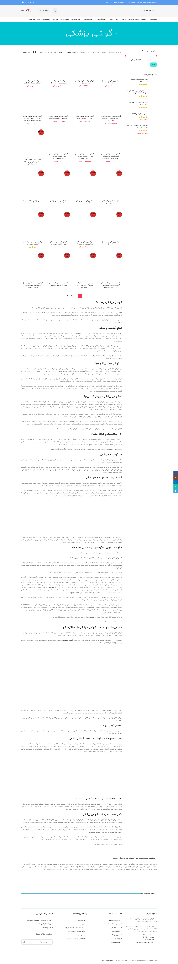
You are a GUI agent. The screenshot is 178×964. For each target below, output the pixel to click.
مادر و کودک (116, 935)
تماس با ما (81, 920)
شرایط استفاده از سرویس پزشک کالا (38, 920)
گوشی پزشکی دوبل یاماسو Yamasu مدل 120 (84, 82)
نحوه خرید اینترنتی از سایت (76, 938)
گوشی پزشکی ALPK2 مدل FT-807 (32, 202)
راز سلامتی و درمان (114, 920)
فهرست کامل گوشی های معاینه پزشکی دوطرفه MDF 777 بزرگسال (32, 161)
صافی (153, 64)
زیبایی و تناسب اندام (113, 924)
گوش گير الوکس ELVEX (140, 114)
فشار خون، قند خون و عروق (97, 52)
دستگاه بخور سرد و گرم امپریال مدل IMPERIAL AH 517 (137, 92)
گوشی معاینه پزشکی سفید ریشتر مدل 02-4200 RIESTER (58, 117)
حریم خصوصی (46, 927)
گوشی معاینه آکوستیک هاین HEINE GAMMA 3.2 (32, 243)
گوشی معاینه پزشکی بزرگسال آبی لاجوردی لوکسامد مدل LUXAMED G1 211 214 (33, 285)
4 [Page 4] (67, 296)
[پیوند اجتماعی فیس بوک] (33, 2)
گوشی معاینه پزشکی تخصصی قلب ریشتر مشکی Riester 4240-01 (110, 118)
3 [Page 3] (71, 296)
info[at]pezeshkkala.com (144, 943)
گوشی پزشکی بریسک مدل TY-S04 (111, 243)
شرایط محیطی (115, 942)
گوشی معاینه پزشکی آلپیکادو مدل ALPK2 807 (59, 82)
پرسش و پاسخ (80, 935)
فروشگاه (112, 52)
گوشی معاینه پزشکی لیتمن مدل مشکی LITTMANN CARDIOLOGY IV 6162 (58, 156)
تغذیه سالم (116, 931)
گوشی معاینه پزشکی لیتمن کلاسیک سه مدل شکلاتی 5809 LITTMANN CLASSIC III (32, 118)
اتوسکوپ (51, 587)
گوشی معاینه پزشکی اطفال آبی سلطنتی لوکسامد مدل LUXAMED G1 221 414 (110, 285)
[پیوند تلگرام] (22, 2)
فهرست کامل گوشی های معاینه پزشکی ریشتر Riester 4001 (110, 203)
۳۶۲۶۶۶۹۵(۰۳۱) (150, 937)
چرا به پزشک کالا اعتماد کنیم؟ (75, 927)
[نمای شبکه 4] (34, 52)
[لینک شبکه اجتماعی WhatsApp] (25, 2)
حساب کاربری (44, 10)
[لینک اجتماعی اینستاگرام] (31, 2)
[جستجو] (37, 942)
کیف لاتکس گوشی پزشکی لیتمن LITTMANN (59, 202)
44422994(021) (150, 934)
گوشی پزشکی (68, 640)
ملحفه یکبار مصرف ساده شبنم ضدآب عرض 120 (137, 126)
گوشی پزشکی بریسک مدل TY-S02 (111, 82)
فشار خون (82, 52)
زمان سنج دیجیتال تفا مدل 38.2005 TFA (139, 80)
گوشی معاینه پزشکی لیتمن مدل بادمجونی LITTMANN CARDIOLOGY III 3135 (84, 156)
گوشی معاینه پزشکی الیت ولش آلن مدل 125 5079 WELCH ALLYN (85, 285)
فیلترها (24, 52)
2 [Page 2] (75, 296)
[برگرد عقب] (115, 34)
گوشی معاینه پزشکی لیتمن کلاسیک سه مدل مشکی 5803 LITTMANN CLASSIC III (110, 156)
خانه (119, 52)
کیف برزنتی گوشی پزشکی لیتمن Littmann (84, 202)
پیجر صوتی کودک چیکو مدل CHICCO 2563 (138, 103)
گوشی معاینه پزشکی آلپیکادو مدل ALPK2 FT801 (32, 82)
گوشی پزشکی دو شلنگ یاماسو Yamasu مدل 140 (85, 243)
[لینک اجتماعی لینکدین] (28, 2)
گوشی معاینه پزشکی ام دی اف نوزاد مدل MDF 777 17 (58, 284)
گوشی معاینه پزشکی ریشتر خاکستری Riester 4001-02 (84, 117)
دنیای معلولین (115, 927)
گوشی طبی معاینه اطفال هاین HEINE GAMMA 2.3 (58, 243)
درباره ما (82, 924)
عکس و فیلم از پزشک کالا (76, 931)
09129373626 (108, 2)
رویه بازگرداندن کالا (44, 924)
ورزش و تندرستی (114, 938)
